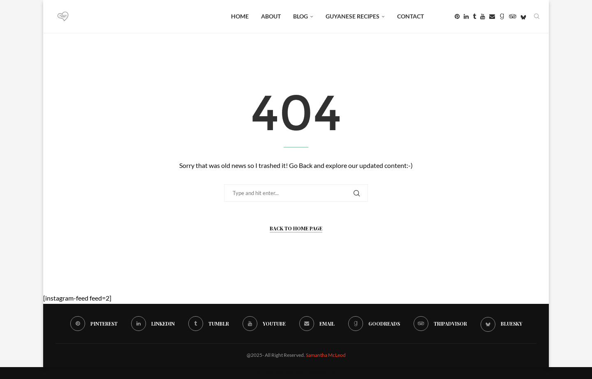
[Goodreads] (502, 16)
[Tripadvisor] (512, 16)
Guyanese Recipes (352, 16)
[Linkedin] (466, 16)
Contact (410, 16)
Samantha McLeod (326, 355)
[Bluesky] (523, 16)
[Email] (492, 16)
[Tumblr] (474, 16)
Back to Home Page (296, 228)
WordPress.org (316, 373)
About (271, 16)
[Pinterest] (457, 16)
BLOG (300, 16)
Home (240, 16)
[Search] (536, 16)
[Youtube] (482, 16)
